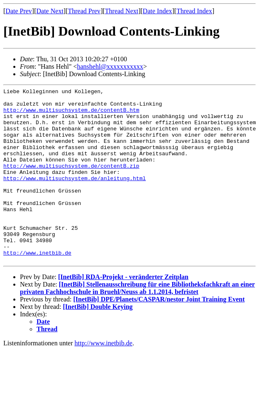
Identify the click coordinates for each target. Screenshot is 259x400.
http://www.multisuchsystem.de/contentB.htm (71, 114)
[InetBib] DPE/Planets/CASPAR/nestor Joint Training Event (158, 333)
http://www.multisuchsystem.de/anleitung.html (74, 196)
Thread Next (121, 10)
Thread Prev (84, 10)
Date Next (50, 10)
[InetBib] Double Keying (98, 341)
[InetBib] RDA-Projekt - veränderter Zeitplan (123, 311)
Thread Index (194, 10)
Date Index (157, 10)
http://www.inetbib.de (37, 286)
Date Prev (18, 10)
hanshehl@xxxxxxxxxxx (110, 66)
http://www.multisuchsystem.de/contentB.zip (71, 182)
